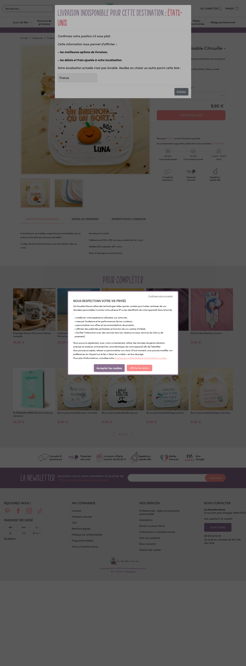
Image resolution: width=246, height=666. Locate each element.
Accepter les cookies (109, 368)
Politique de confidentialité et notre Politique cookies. (140, 358)
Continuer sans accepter (160, 296)
